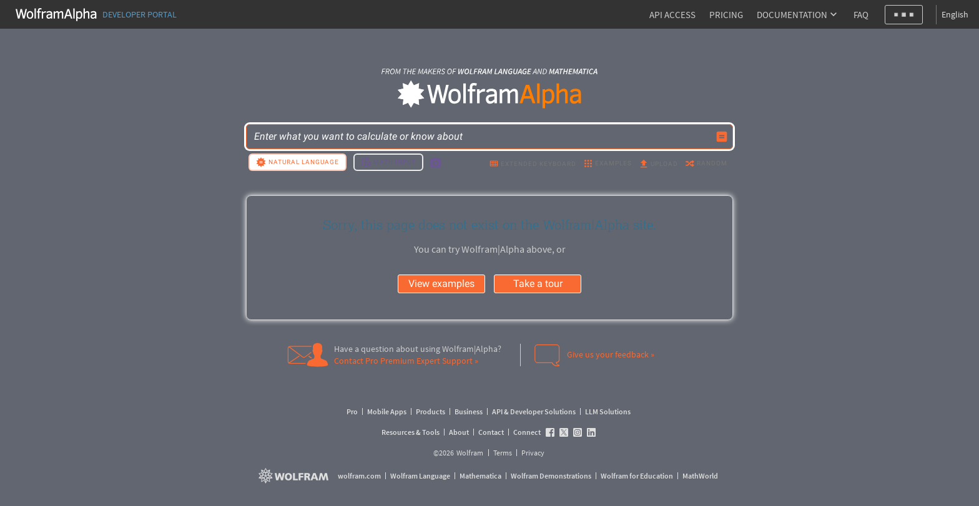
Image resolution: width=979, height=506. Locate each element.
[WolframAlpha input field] (481, 136)
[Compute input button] (722, 136)
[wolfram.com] (295, 475)
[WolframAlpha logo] (490, 94)
